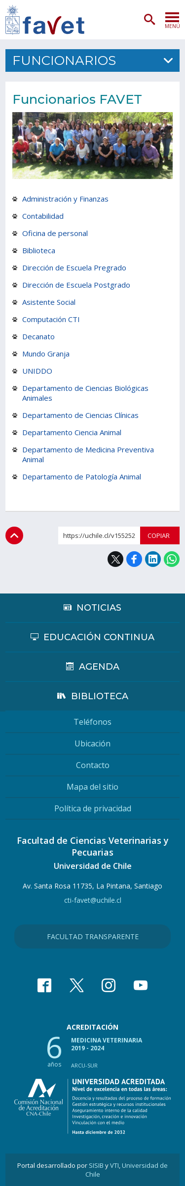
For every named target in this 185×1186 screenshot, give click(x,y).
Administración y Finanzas (65, 199)
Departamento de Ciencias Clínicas (80, 415)
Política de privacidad (92, 808)
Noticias (98, 607)
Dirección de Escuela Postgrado (76, 285)
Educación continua (98, 637)
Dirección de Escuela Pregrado (74, 267)
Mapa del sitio (92, 786)
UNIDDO (37, 371)
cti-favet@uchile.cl (92, 900)
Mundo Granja (46, 353)
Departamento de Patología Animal (81, 476)
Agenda (99, 666)
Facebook (134, 559)
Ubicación (92, 743)
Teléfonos (92, 721)
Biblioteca (38, 250)
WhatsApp (172, 559)
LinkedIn (152, 559)
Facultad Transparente (93, 936)
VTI (114, 1165)
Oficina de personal (55, 233)
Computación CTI (51, 319)
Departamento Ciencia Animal (71, 432)
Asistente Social (48, 302)
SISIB (96, 1165)
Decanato (38, 336)
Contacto (93, 765)
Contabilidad (43, 216)
